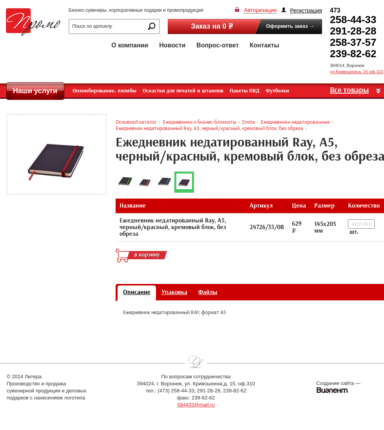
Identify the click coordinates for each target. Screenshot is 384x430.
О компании (129, 45)
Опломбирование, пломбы (104, 90)
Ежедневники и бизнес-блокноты (199, 122)
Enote (248, 122)
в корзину (141, 255)
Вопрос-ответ (217, 45)
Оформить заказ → (290, 26)
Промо (33, 22)
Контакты (264, 45)
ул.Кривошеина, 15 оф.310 (357, 71)
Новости (172, 45)
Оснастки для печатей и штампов (183, 90)
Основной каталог (136, 122)
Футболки (277, 90)
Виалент (332, 390)
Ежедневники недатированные (295, 122)
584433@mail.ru (196, 405)
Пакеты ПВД (244, 90)
